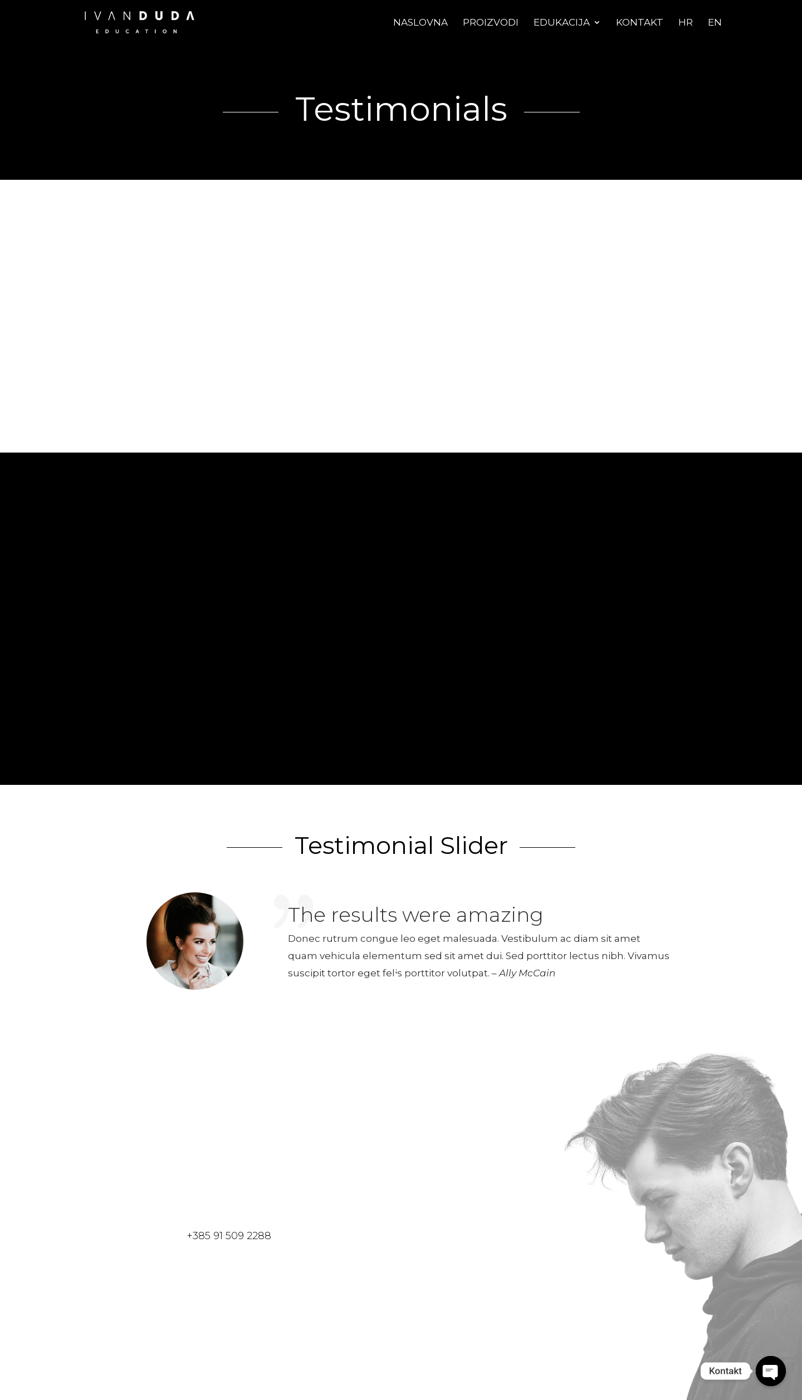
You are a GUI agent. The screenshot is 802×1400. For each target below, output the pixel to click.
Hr (685, 23)
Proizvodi (491, 23)
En (715, 23)
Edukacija (562, 23)
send (466, 1312)
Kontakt (639, 23)
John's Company (284, 385)
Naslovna (420, 23)
